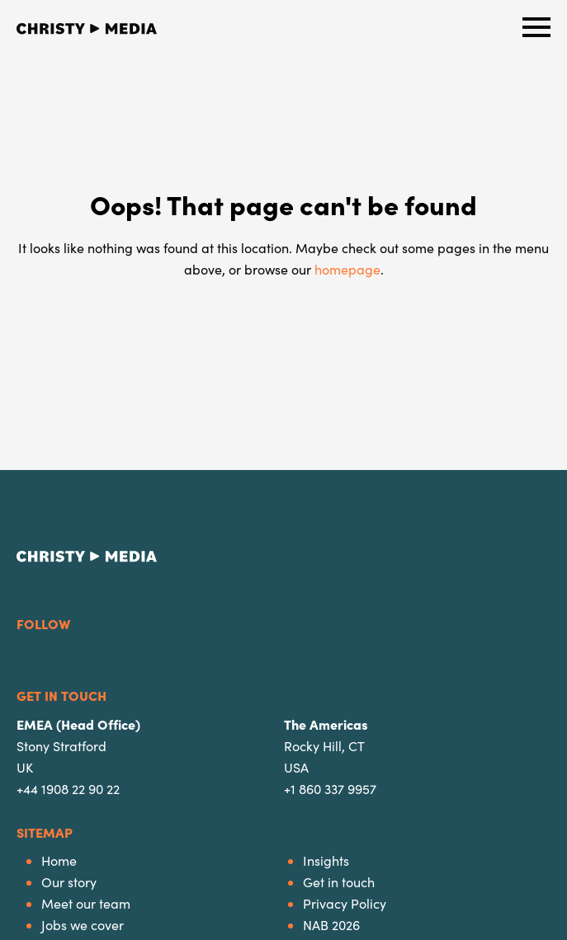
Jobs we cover (82, 924)
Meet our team (85, 903)
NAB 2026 (331, 924)
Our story (69, 882)
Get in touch (339, 882)
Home (59, 860)
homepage (347, 269)
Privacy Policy (344, 903)
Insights (326, 860)
